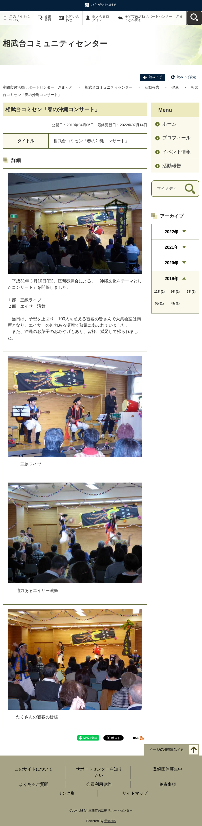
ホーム (169, 123)
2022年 (171, 232)
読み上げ (155, 77)
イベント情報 (176, 151)
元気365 (110, 821)
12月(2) (159, 291)
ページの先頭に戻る (166, 749)
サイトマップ (135, 793)
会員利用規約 (99, 784)
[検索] (190, 188)
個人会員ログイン (100, 18)
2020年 (171, 263)
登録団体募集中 (167, 769)
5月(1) (159, 303)
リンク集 (66, 793)
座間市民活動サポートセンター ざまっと (38, 87)
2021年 (171, 247)
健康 (175, 87)
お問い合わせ (72, 18)
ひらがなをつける (104, 5)
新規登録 (47, 18)
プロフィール (176, 137)
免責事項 (167, 784)
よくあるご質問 (33, 784)
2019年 (171, 278)
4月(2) (175, 303)
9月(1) (175, 291)
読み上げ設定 (186, 77)
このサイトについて (19, 18)
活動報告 (152, 87)
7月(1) (191, 291)
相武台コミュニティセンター (109, 87)
